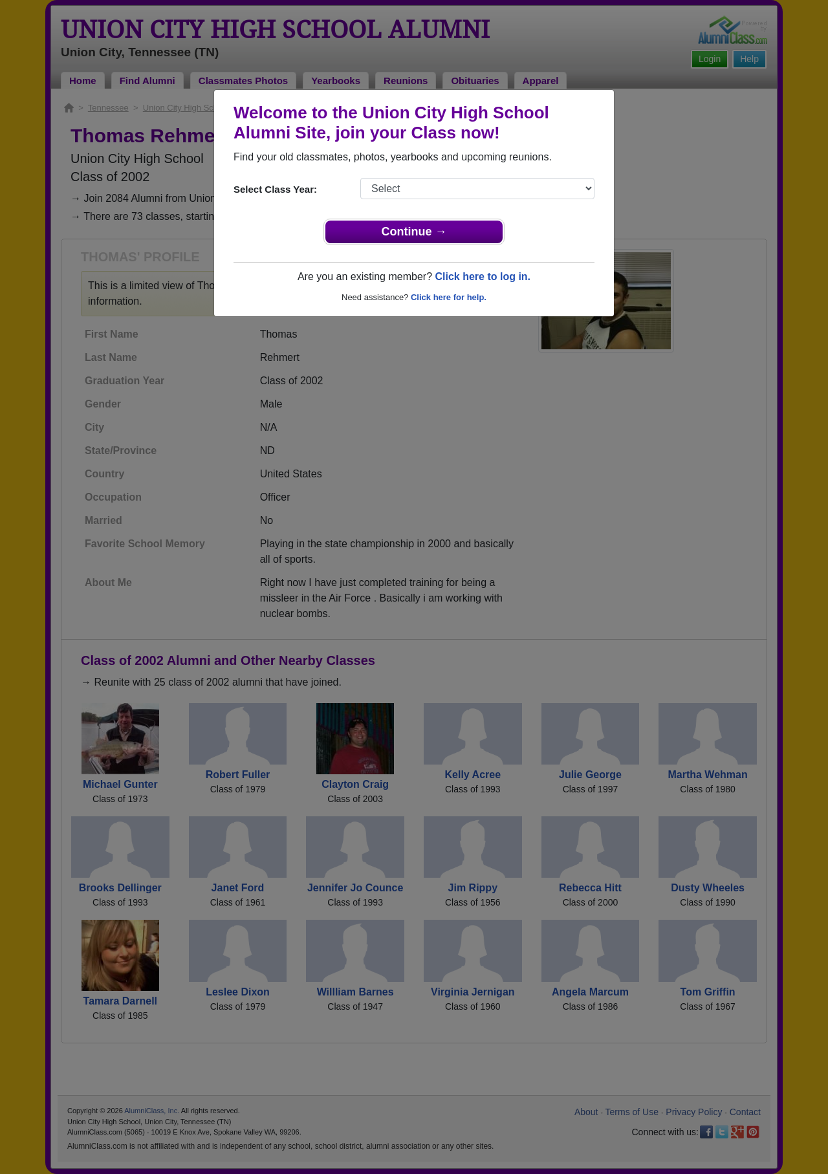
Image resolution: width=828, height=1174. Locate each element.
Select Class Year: (275, 189)
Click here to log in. (482, 276)
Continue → (414, 231)
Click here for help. (448, 297)
